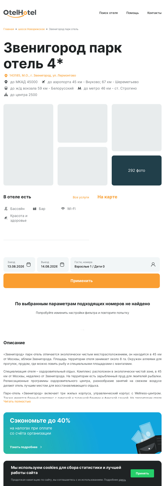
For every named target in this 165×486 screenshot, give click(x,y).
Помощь (132, 13)
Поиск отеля (108, 13)
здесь (122, 479)
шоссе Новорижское (31, 29)
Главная (8, 29)
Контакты (154, 13)
